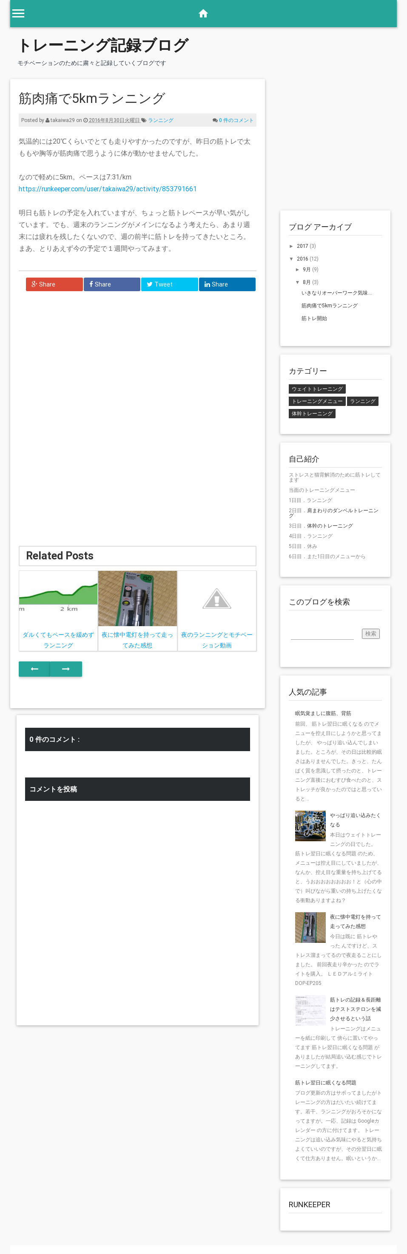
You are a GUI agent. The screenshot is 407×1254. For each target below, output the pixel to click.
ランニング (161, 120)
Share (43, 284)
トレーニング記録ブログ (102, 45)
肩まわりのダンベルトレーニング (334, 513)
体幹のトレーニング (330, 525)
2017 (303, 246)
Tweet (160, 284)
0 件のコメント (236, 120)
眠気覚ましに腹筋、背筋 (323, 713)
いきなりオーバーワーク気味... (337, 292)
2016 (303, 258)
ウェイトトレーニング (317, 389)
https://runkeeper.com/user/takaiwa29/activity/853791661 (108, 188)
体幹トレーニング (312, 413)
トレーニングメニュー (317, 401)
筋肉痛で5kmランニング (330, 305)
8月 (307, 282)
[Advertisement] (87, 362)
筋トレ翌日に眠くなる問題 (325, 1082)
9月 (307, 269)
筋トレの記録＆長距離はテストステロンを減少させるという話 (355, 1008)
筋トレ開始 (314, 318)
